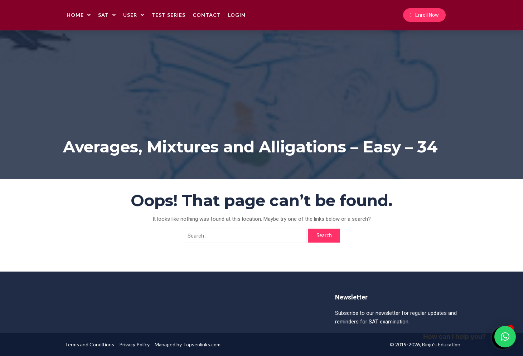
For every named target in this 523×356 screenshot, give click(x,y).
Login (237, 15)
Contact (207, 15)
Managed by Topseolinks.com (188, 344)
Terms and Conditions (89, 344)
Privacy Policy (134, 344)
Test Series (168, 15)
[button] (505, 336)
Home (79, 15)
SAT (107, 15)
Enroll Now (424, 15)
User (133, 15)
